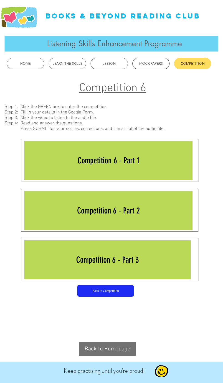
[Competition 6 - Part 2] (108, 210)
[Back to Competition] (105, 291)
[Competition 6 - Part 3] (107, 259)
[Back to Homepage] (107, 349)
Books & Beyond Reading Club (123, 16)
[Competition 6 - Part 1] (108, 160)
